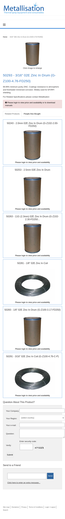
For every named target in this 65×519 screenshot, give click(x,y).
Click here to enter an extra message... (23, 483)
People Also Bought (32, 114)
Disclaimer (15, 507)
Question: (10, 434)
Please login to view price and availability (32, 162)
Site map (6, 507)
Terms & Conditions (36, 507)
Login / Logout (50, 507)
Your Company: (12, 411)
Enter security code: (27, 441)
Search (5, 510)
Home (5, 37)
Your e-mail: (11, 425)
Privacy (24, 507)
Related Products (12, 114)
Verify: (8, 445)
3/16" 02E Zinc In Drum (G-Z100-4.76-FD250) (26, 37)
